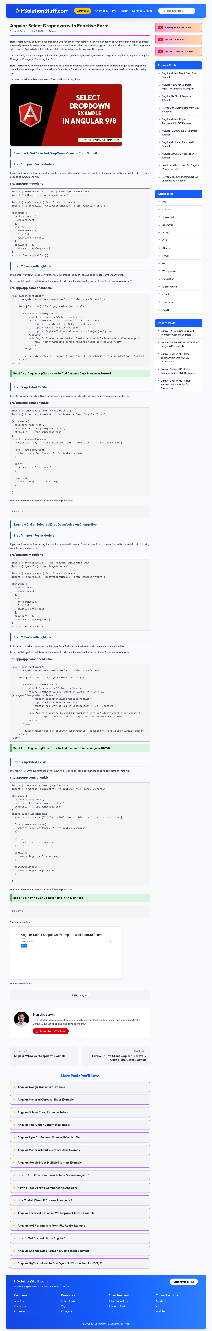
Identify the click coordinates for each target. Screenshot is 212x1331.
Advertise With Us (118, 1301)
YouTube (158, 1311)
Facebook (159, 1301)
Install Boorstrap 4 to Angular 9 (115, 281)
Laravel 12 (83, 10)
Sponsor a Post (117, 1306)
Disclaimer (23, 1311)
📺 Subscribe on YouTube (51, 1031)
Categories (69, 1311)
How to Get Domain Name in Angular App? (55, 897)
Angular (84, 995)
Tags (65, 1306)
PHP (114, 10)
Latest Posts (70, 1301)
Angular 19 (101, 10)
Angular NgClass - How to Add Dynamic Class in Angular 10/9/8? (69, 373)
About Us (23, 1301)
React (124, 10)
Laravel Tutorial (142, 10)
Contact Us (24, 1306)
